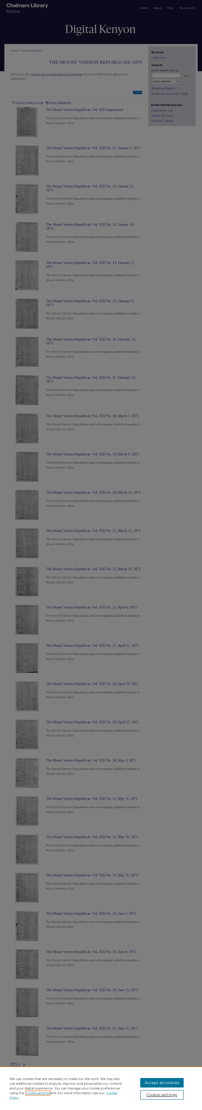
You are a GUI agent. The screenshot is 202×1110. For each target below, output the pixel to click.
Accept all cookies (162, 1082)
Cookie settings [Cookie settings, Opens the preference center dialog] (162, 1094)
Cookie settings (38, 1093)
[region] (101, 1088)
